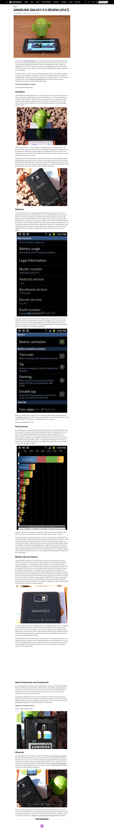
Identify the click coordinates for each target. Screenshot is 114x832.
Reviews (77, 2)
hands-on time (23, 417)
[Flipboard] (94, 2)
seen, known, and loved (58, 756)
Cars (37, 2)
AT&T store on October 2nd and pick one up (44, 815)
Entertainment (46, 2)
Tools (70, 2)
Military (56, 2)
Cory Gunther (18, 13)
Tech (32, 2)
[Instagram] (88, 2)
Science (64, 2)
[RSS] (96, 2)
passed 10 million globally (58, 763)
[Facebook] (85, 2)
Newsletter (103, 2)
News (26, 2)
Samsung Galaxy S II (30, 61)
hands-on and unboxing (36, 79)
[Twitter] (91, 2)
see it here (50, 66)
